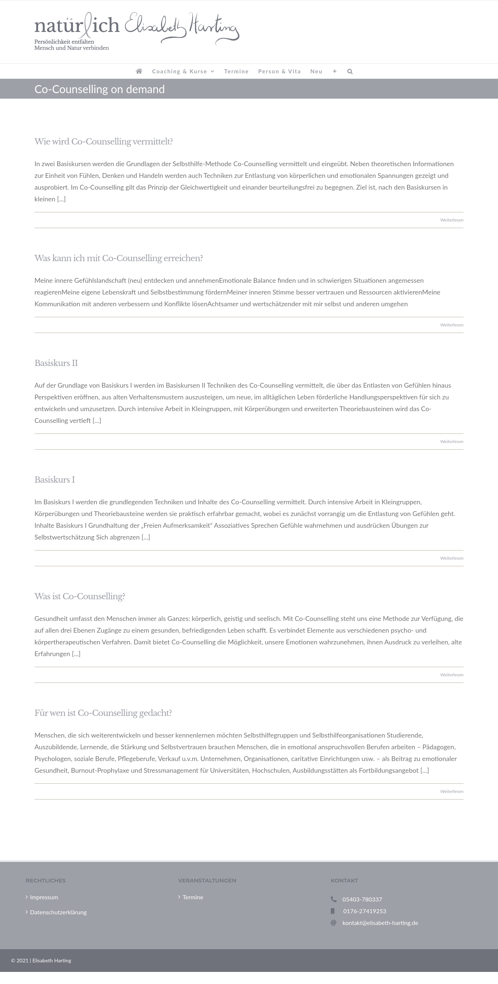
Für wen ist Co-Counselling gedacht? (103, 713)
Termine (193, 896)
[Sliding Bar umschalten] (335, 71)
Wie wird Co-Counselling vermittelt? (103, 142)
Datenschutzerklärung (58, 911)
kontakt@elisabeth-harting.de (380, 922)
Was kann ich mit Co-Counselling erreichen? (118, 258)
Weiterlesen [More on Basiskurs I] (452, 558)
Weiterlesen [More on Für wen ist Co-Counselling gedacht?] (452, 791)
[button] (350, 71)
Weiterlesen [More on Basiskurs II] (452, 441)
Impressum (44, 896)
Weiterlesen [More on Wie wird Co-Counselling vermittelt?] (452, 220)
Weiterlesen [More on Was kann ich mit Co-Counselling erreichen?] (452, 325)
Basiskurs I (54, 480)
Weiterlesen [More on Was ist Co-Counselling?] (452, 674)
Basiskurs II (56, 363)
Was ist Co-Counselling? (79, 596)
